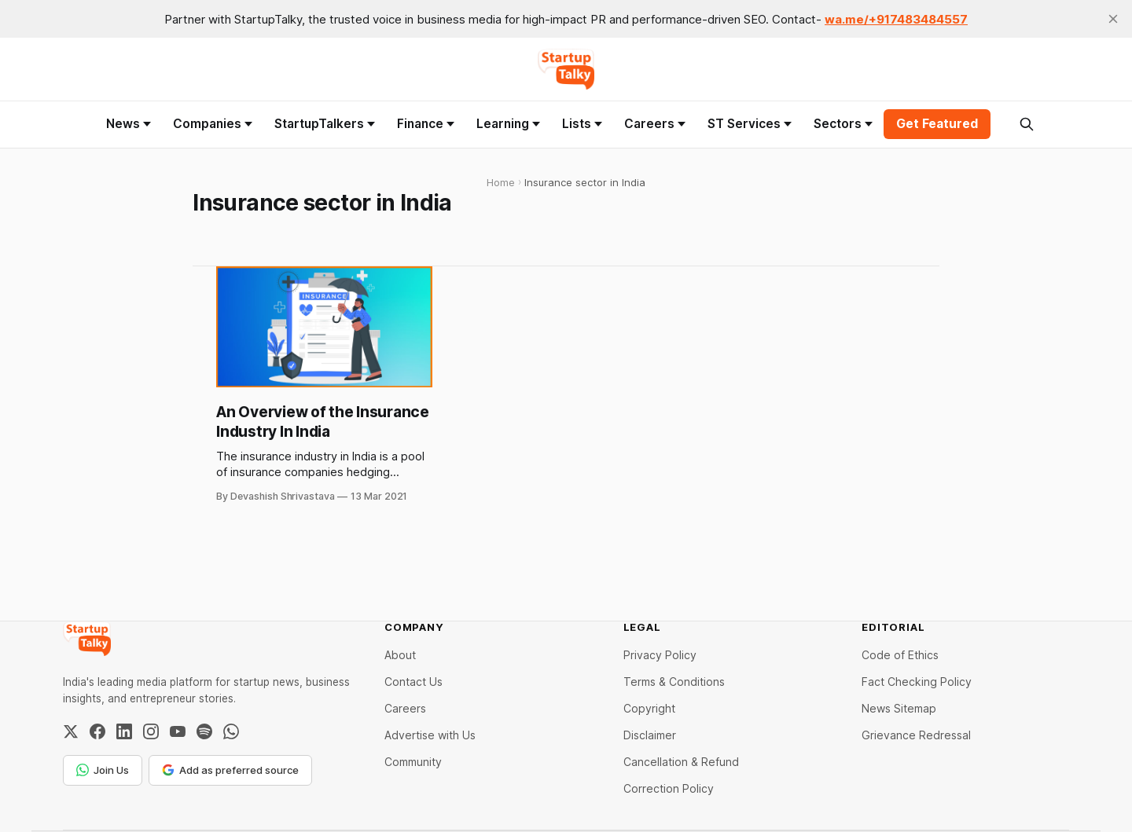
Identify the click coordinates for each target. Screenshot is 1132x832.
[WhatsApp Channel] (231, 731)
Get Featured (937, 123)
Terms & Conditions (674, 681)
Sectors (843, 123)
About (400, 655)
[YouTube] (178, 731)
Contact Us (413, 681)
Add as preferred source (230, 770)
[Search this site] (1026, 124)
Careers (654, 123)
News (128, 123)
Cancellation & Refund (681, 761)
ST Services (750, 123)
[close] (1113, 18)
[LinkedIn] (124, 731)
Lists (582, 123)
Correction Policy (668, 788)
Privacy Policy (659, 655)
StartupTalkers (324, 123)
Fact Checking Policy (917, 681)
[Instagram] (151, 731)
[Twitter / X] (71, 731)
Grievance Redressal (916, 735)
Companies (212, 123)
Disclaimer (649, 735)
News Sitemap (899, 708)
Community (413, 761)
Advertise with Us (430, 735)
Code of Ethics (900, 655)
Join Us (102, 770)
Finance (425, 123)
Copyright (649, 708)
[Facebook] (97, 731)
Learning (508, 123)
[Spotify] (204, 731)
